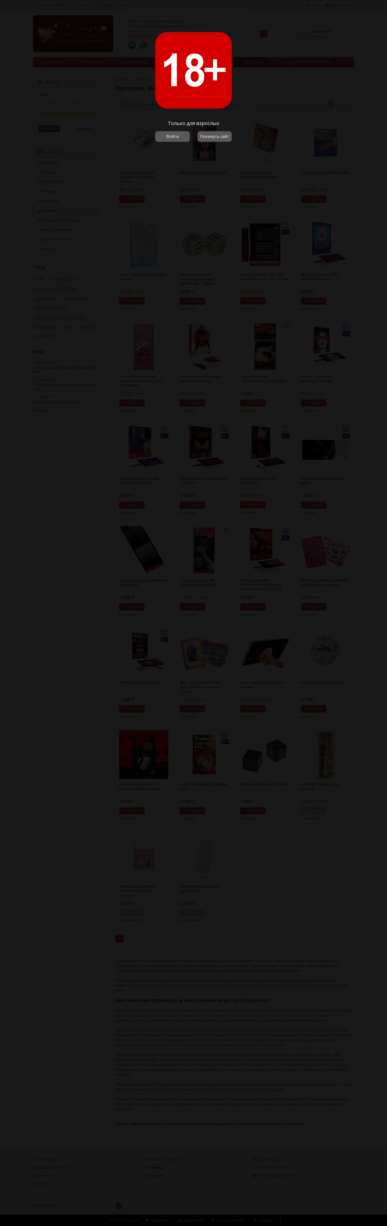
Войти (172, 136)
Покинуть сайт (214, 136)
